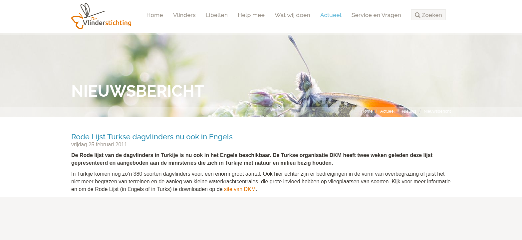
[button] (428, 15)
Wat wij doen (292, 14)
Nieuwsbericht (437, 111)
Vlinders (184, 14)
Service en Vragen (376, 14)
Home (154, 14)
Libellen (217, 14)
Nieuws (409, 111)
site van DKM (240, 189)
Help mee (251, 14)
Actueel (331, 14)
